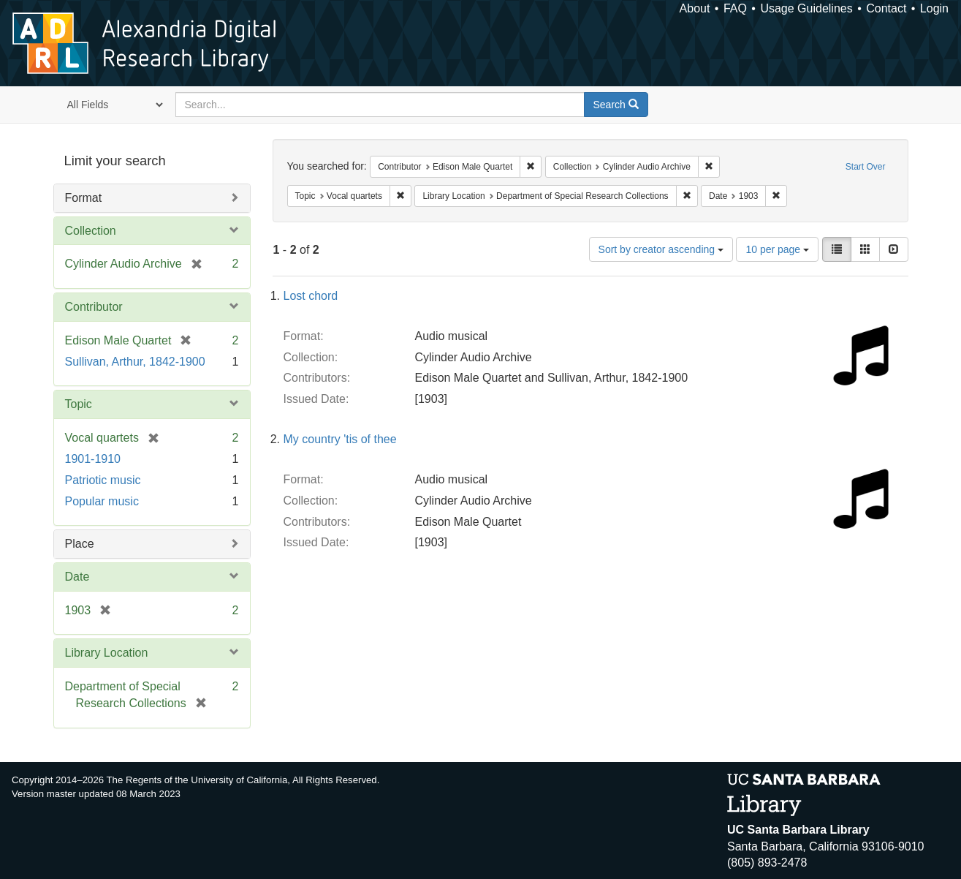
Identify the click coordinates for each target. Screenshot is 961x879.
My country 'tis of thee (340, 439)
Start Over (866, 167)
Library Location (106, 652)
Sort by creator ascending (661, 249)
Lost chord (311, 296)
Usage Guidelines (806, 8)
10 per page (777, 249)
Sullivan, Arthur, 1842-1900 (135, 361)
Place (79, 543)
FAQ (735, 8)
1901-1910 (93, 459)
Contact (886, 8)
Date (77, 576)
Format (83, 198)
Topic (78, 404)
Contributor (94, 307)
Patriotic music (103, 480)
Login (934, 8)
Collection (90, 231)
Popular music (102, 501)
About (695, 8)
